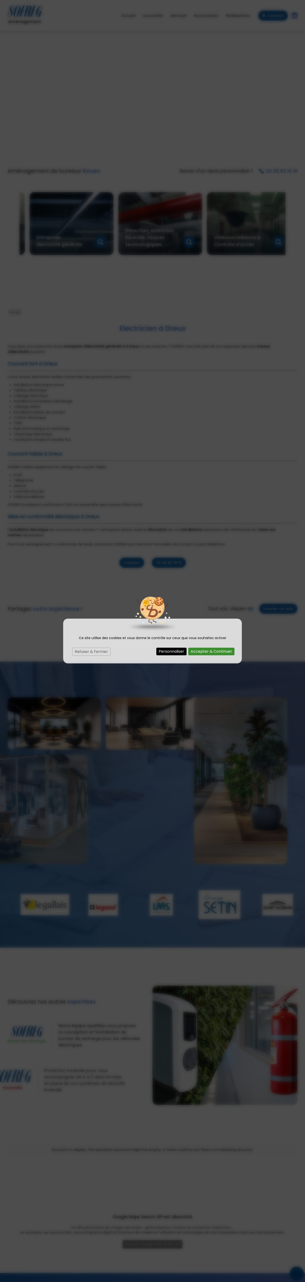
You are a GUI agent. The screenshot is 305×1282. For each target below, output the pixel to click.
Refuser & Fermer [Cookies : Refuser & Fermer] (91, 651)
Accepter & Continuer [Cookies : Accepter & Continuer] (211, 651)
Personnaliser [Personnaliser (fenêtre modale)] (171, 651)
